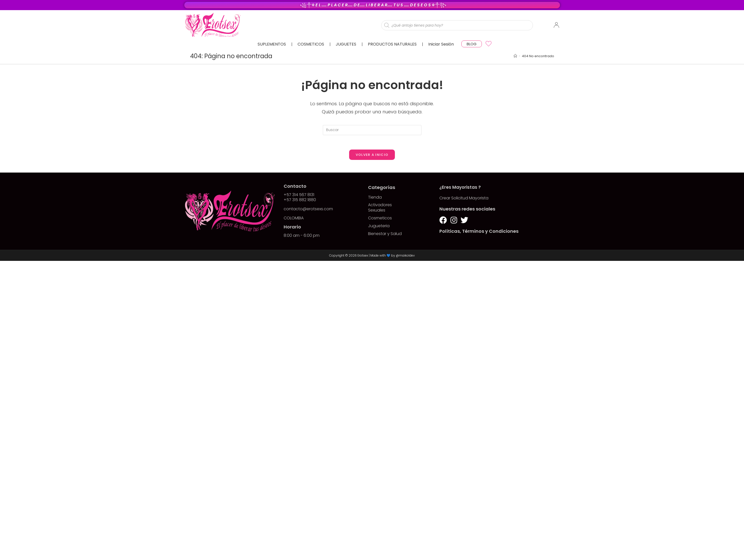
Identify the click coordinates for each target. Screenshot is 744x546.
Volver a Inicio (372, 155)
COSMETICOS (311, 44)
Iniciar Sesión (441, 44)
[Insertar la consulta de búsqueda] (372, 130)
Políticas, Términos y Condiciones (478, 232)
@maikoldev (405, 256)
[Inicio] (515, 56)
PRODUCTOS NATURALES (392, 44)
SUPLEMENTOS (272, 44)
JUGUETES (346, 44)
